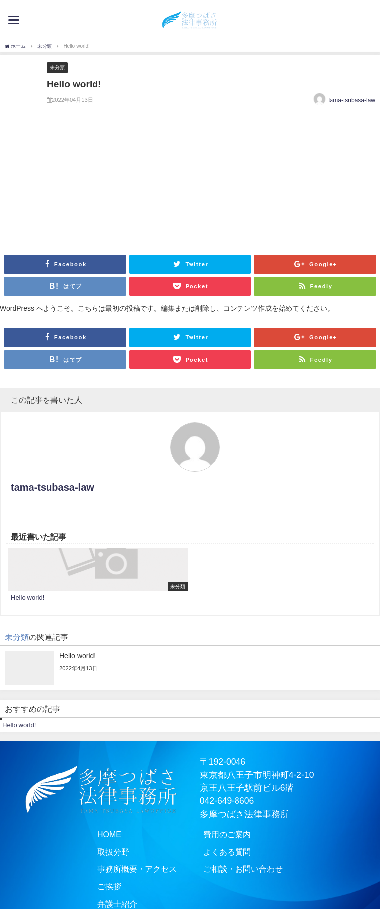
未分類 (57, 67)
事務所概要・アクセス (132, 870)
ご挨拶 (101, 888)
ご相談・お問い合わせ (247, 870)
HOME (101, 834)
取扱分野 (105, 853)
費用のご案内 (230, 834)
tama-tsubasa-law (351, 100)
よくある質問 (230, 853)
